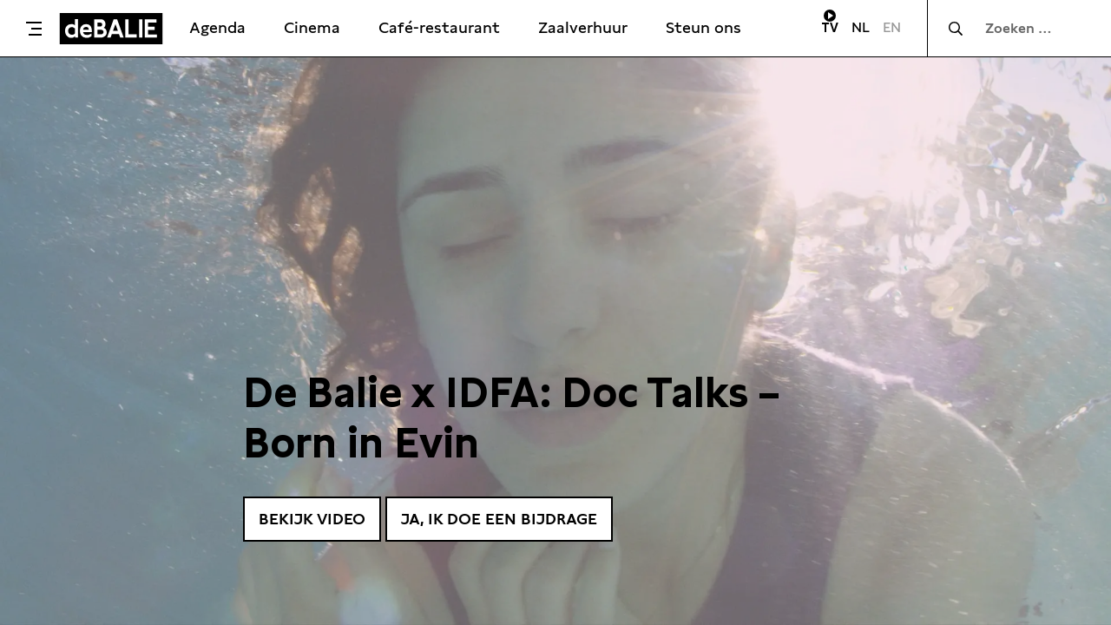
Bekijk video (312, 519)
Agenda (217, 27)
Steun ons (703, 27)
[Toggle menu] (34, 29)
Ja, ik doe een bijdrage (499, 519)
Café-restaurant (439, 27)
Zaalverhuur (583, 27)
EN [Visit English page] (892, 27)
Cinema (312, 27)
